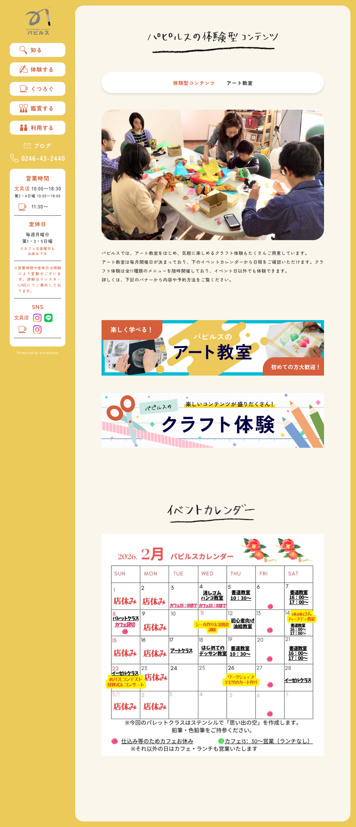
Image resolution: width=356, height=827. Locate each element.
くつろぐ (36, 89)
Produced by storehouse (37, 352)
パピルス (37, 21)
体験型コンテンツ (194, 82)
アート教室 (239, 82)
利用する (36, 128)
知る (30, 50)
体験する (36, 69)
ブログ (37, 146)
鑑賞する (36, 108)
